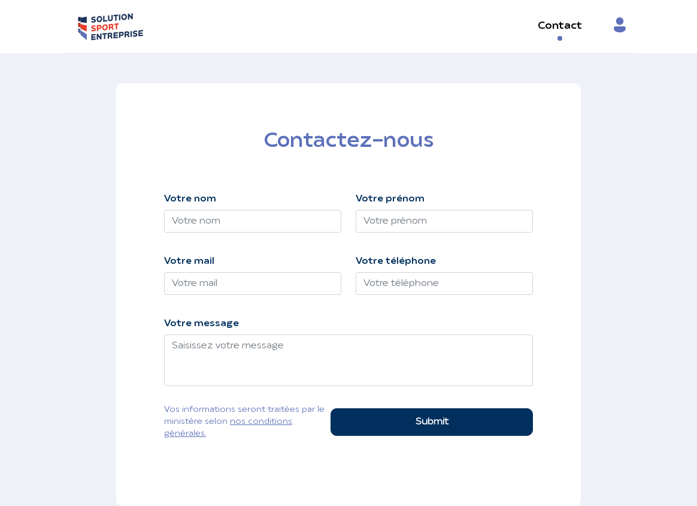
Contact (560, 26)
